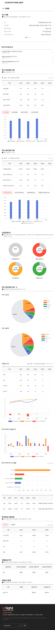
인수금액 (5, 524)
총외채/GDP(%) (31, 192)
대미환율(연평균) (7, 192)
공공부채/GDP (34, 112)
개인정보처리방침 (7, 612)
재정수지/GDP (24, 112)
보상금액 (13, 524)
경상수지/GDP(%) (19, 192)
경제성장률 (5, 112)
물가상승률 (14, 112)
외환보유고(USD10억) (44, 192)
